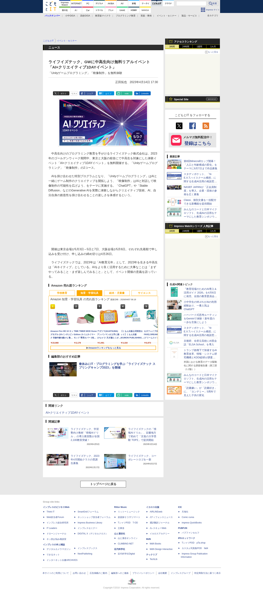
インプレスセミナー (87, 528)
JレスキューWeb (158, 528)
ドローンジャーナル (56, 533)
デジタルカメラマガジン (59, 549)
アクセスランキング (185, 41)
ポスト (64, 93)
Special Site (181, 99)
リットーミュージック (129, 511)
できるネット (53, 554)
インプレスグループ (180, 573)
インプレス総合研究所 (57, 522)
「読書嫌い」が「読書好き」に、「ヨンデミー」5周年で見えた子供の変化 (200, 391)
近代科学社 (119, 549)
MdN (148, 539)
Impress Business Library (90, 522)
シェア (90, 93)
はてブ (108, 93)
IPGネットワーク (186, 538)
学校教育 (62, 292)
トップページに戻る (103, 484)
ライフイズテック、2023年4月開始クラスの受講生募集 (85, 459)
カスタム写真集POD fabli (195, 548)
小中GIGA (70, 15)
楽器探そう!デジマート (129, 517)
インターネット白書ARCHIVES (62, 560)
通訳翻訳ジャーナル (159, 522)
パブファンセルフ (190, 532)
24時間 (185, 46)
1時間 (172, 46)
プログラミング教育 (126, 15)
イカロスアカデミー (159, 533)
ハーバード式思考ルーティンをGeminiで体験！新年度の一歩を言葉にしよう (200, 318)
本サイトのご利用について (56, 573)
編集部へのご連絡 (120, 573)
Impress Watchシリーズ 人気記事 (193, 226)
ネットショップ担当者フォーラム (94, 517)
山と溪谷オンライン (128, 538)
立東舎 (121, 528)
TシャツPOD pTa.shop (193, 542)
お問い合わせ (79, 573)
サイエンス (144, 292)
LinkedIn (145, 93)
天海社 (185, 511)
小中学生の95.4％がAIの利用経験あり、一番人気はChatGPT (200, 305)
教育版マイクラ (102, 15)
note (127, 93)
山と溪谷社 (119, 533)
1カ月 (213, 46)
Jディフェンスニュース (161, 517)
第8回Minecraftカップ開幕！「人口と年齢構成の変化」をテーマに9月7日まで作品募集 (200, 165)
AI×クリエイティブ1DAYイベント (68, 412)
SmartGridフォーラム (88, 511)
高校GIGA (85, 15)
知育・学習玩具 (89, 292)
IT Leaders (52, 528)
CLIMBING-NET (126, 543)
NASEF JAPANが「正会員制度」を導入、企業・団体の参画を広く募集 (200, 191)
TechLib (153, 559)
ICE (180, 507)
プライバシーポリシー (143, 573)
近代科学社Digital (126, 553)
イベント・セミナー (166, 15)
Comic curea (188, 517)
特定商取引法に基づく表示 (207, 573)
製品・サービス (189, 15)
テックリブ (151, 554)
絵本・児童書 (117, 292)
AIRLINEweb (156, 511)
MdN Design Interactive (161, 549)
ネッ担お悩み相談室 (56, 539)
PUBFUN (182, 528)
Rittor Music (120, 507)
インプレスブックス (87, 548)
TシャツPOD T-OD (128, 522)
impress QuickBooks (192, 522)
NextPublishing (85, 553)
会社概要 (162, 573)
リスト (74, 93)
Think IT (50, 511)
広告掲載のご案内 (98, 573)
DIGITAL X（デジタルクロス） (93, 533)
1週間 (199, 46)
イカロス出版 (152, 507)
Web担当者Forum (55, 517)
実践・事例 (146, 15)
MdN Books (155, 543)
